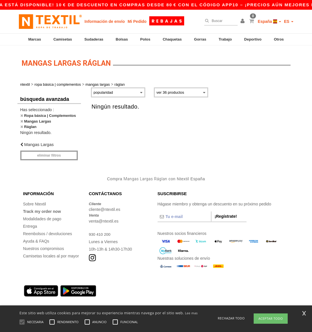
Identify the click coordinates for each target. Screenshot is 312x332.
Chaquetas (172, 39)
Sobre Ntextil (34, 201)
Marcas (34, 39)
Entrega (30, 223)
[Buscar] (219, 21)
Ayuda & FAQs (36, 238)
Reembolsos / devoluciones (47, 231)
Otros (279, 39)
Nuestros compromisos (43, 246)
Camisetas (62, 39)
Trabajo (225, 39)
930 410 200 (100, 231)
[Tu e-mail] (184, 214)
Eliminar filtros (49, 153)
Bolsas (122, 39)
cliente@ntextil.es (104, 207)
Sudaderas (93, 39)
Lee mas (191, 313)
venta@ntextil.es (104, 218)
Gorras (200, 39)
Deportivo (253, 39)
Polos (145, 39)
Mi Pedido (137, 21)
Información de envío (105, 21)
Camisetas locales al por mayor (51, 253)
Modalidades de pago (42, 216)
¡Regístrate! (226, 213)
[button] (243, 21)
